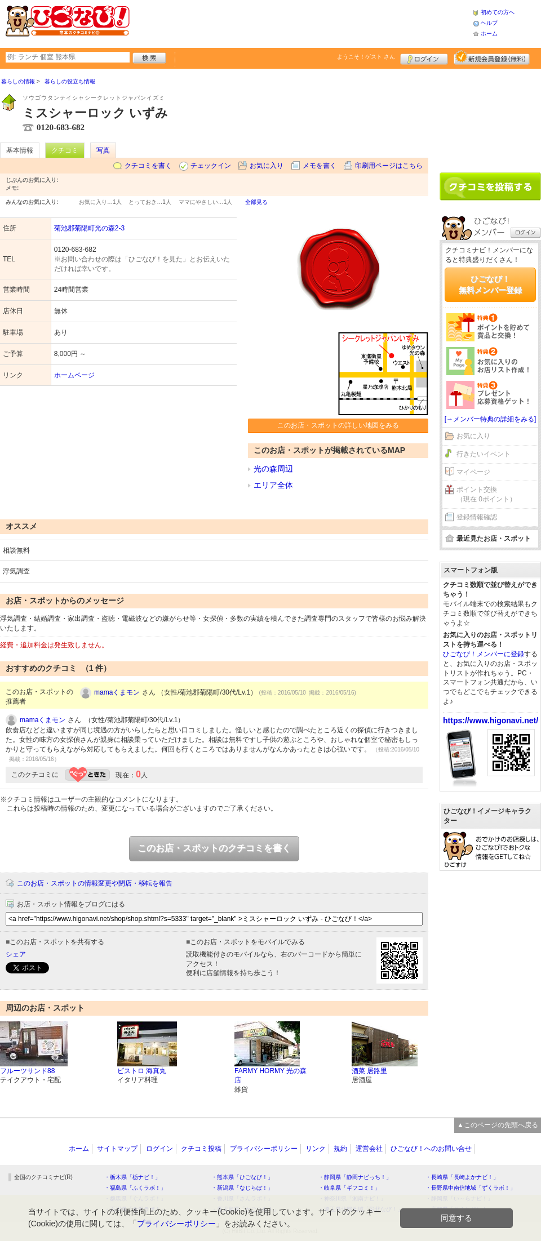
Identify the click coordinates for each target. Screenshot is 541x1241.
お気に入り (266, 166)
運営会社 (369, 1149)
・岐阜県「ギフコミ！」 (349, 1188)
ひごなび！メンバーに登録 (483, 654)
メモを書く (319, 166)
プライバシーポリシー (264, 1149)
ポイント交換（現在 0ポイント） (486, 494)
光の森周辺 (273, 468)
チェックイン (210, 166)
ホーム (489, 33)
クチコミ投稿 (201, 1149)
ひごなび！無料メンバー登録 (490, 284)
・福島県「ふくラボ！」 (135, 1188)
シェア (16, 954)
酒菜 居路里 (369, 1071)
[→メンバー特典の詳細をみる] (490, 419)
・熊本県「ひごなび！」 (242, 1177)
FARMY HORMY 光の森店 (270, 1075)
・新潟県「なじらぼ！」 (242, 1188)
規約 (340, 1149)
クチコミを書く (148, 166)
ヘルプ (489, 23)
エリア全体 (273, 485)
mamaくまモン (117, 692)
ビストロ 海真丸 (141, 1071)
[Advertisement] (490, 116)
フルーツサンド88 (27, 1071)
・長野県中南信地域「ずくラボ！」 (470, 1188)
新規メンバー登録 (492, 57)
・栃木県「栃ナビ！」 (132, 1177)
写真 (103, 150)
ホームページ (74, 375)
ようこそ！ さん (366, 57)
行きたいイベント (483, 454)
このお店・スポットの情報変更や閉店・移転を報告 (94, 883)
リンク (315, 1149)
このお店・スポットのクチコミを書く (214, 848)
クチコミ (64, 150)
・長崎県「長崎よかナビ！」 (462, 1177)
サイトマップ (117, 1149)
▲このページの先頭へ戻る (497, 1125)
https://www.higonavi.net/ (490, 720)
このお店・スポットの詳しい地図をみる (338, 425)
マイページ (473, 472)
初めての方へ (498, 12)
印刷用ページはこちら (389, 166)
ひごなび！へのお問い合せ (431, 1149)
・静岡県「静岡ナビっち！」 (355, 1177)
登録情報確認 (476, 517)
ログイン (424, 57)
